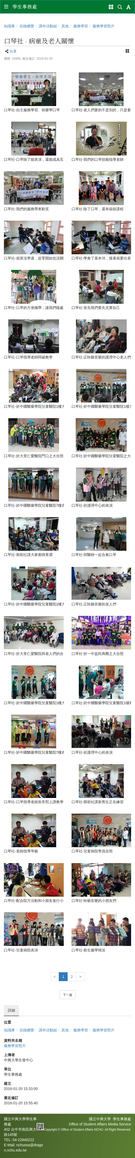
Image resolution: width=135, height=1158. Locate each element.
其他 (65, 26)
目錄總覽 (27, 26)
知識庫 (9, 26)
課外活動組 (48, 26)
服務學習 (80, 26)
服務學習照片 (103, 26)
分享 (13, 51)
